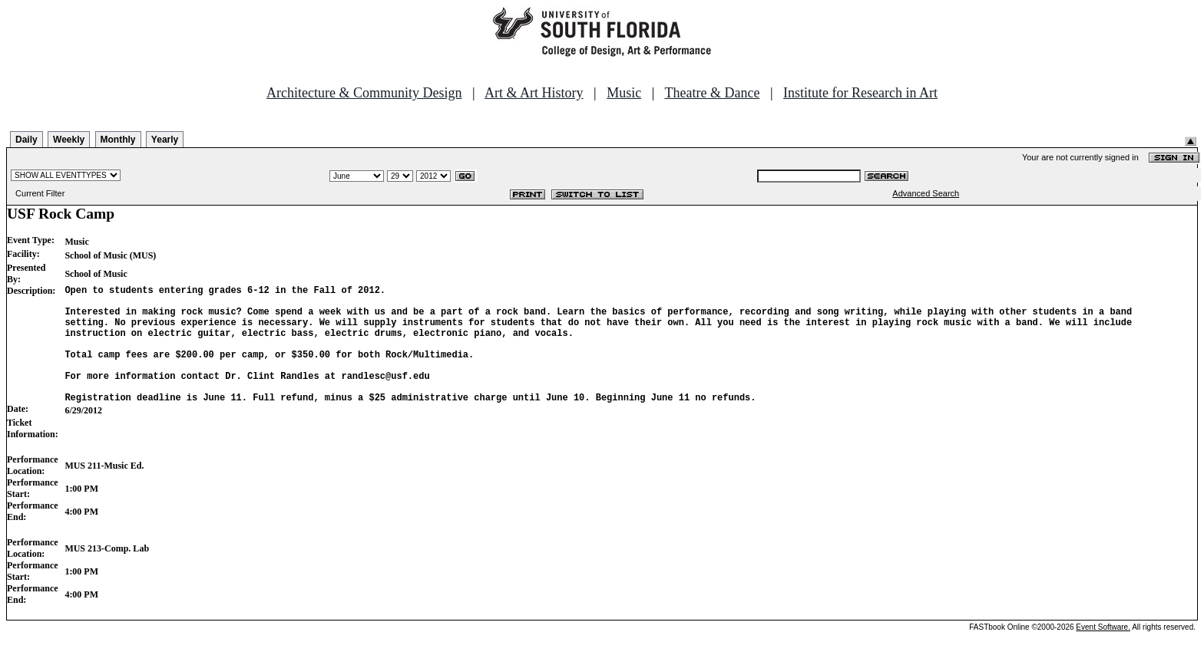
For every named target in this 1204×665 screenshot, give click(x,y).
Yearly (164, 139)
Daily (26, 139)
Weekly (68, 139)
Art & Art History (534, 92)
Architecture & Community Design (363, 92)
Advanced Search (925, 193)
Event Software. (1103, 652)
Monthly (118, 139)
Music (624, 92)
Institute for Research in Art (860, 92)
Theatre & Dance (711, 92)
